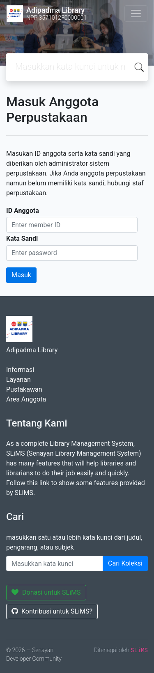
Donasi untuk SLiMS (46, 592)
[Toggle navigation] (135, 13)
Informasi (20, 370)
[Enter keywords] (54, 563)
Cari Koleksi (125, 563)
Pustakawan (24, 389)
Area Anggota (26, 399)
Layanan (18, 379)
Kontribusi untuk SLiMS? (51, 611)
